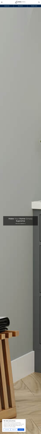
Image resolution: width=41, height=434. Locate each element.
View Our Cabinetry (20, 223)
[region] (14, 425)
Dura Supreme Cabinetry (20, 2)
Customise (7, 429)
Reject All (14, 429)
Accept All (21, 429)
